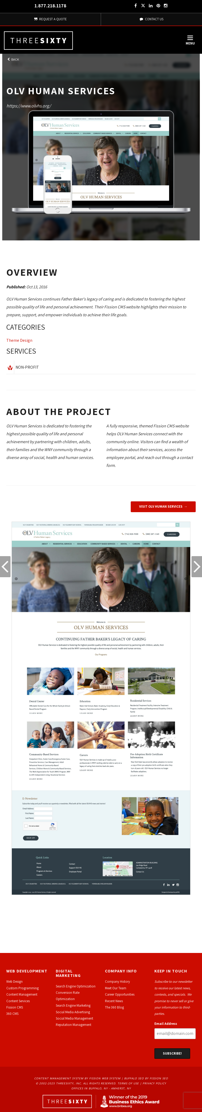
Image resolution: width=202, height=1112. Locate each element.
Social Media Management (74, 1018)
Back (12, 59)
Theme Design (19, 340)
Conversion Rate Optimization (67, 995)
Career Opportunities (119, 994)
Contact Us (151, 19)
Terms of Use (128, 1083)
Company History (117, 981)
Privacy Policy (154, 1083)
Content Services (18, 1001)
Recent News (114, 1001)
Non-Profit (27, 367)
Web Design (14, 981)
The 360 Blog (114, 1007)
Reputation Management (73, 1024)
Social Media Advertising (73, 1012)
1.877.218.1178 (50, 6)
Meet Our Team (115, 988)
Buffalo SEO (134, 1078)
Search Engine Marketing (73, 1005)
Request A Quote (50, 19)
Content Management (21, 994)
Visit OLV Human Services (161, 506)
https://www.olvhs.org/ (28, 106)
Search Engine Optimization (75, 986)
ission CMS (15, 1007)
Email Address (165, 1023)
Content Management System (58, 1078)
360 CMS (12, 1013)
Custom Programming (22, 988)
